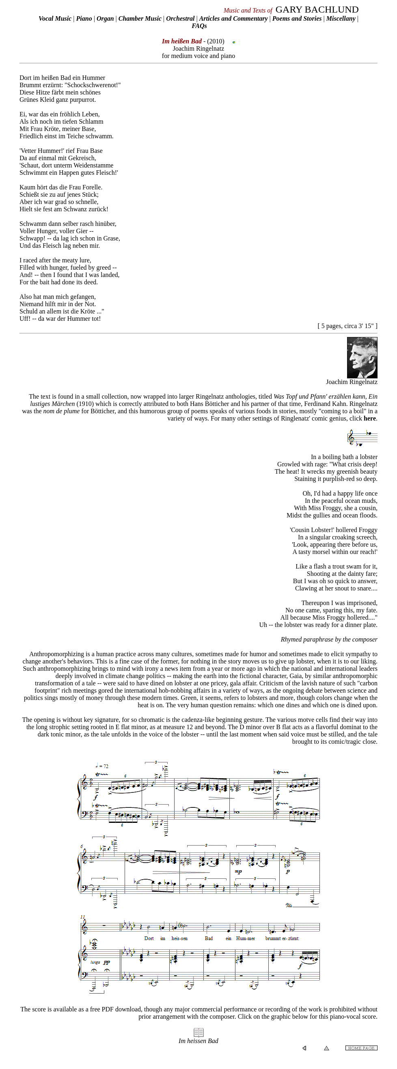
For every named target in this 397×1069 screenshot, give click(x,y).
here (370, 418)
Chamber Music (140, 18)
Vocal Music (55, 18)
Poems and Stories (297, 18)
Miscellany (341, 18)
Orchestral (181, 18)
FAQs (199, 25)
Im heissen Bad (198, 1040)
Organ (105, 18)
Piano (84, 18)
